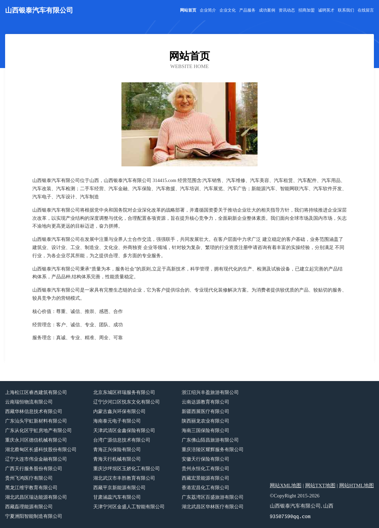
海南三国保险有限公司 (205, 430)
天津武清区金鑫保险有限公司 (124, 430)
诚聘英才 (326, 10)
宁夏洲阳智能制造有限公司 (33, 516)
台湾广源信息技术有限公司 (121, 440)
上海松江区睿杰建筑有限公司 (36, 392)
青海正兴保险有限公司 (117, 449)
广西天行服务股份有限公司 (33, 468)
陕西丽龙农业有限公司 (205, 421)
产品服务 (247, 10)
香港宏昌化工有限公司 (205, 487)
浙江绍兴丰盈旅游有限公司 (210, 392)
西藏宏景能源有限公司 (205, 478)
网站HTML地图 (356, 485)
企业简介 (208, 10)
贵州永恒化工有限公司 (205, 468)
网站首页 (188, 10)
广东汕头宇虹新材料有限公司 (36, 421)
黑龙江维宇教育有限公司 (31, 487)
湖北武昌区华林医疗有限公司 (213, 506)
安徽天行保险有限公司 (205, 459)
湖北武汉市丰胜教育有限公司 (124, 478)
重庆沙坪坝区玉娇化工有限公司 (126, 468)
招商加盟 (306, 10)
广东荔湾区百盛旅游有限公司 (213, 497)
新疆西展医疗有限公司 (205, 411)
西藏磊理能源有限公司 (29, 506)
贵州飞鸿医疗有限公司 (29, 478)
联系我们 (346, 10)
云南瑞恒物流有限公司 (29, 402)
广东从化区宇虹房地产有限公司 (38, 430)
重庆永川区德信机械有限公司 (36, 440)
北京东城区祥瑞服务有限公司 (124, 392)
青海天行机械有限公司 (117, 459)
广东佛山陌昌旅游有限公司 (210, 440)
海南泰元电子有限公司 (117, 421)
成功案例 (267, 10)
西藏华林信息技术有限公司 (33, 411)
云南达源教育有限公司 (205, 402)
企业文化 (227, 10)
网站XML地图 (285, 485)
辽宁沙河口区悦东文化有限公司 (126, 402)
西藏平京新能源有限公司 (119, 487)
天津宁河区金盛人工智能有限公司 (129, 506)
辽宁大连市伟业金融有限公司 (36, 459)
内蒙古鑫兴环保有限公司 (119, 411)
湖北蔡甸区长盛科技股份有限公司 (41, 449)
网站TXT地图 (320, 485)
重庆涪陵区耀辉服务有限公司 (213, 449)
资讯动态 (287, 10)
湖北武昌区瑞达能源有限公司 (36, 497)
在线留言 (366, 10)
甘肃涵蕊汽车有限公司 (117, 497)
